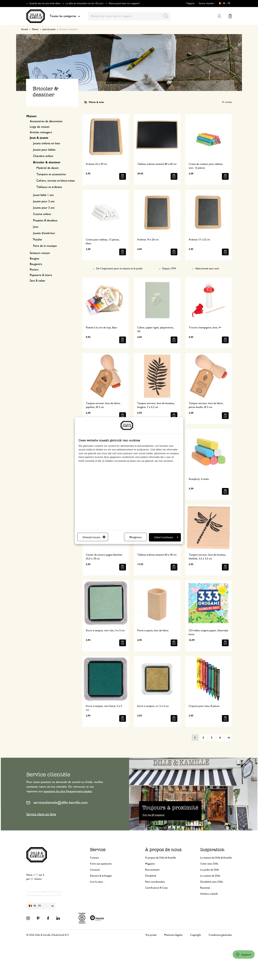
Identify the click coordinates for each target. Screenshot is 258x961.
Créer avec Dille (209, 863)
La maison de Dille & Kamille (216, 857)
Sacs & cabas (37, 280)
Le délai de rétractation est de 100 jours (84, 3)
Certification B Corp (156, 887)
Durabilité (150, 875)
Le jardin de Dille (209, 869)
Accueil (24, 29)
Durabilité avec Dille (211, 881)
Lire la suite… (98, 881)
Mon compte (219, 16)
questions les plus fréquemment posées (68, 791)
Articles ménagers (41, 132)
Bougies (34, 258)
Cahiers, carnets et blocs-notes (55, 180)
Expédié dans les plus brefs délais (44, 3)
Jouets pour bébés (44, 149)
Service (98, 849)
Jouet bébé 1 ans (43, 195)
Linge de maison (40, 126)
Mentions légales (173, 935)
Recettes (205, 887)
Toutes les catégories (65, 16)
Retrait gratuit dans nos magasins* (124, 3)
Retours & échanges (101, 875)
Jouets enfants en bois (46, 143)
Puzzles (37, 239)
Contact (94, 857)
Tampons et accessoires (51, 174)
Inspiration (212, 849)
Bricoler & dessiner (46, 162)
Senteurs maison (40, 253)
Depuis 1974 (169, 268)
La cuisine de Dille (210, 875)
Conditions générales (220, 935)
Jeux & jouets (49, 29)
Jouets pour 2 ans (44, 201)
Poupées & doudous (45, 220)
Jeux (35, 226)
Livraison (95, 869)
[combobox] (129, 16)
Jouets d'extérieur (44, 233)
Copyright (195, 935)
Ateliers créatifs (209, 893)
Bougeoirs (36, 264)
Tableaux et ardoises (49, 187)
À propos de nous (163, 849)
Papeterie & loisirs (41, 275)
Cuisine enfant (42, 214)
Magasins (190, 3)
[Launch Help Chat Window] (244, 954)
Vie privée (151, 935)
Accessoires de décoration (46, 121)
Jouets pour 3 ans (44, 207)
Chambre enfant (43, 156)
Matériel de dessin (47, 168)
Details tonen (93, 537)
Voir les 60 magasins (153, 815)
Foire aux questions (101, 863)
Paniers (34, 269)
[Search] (166, 16)
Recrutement (152, 869)
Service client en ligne (41, 814)
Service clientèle (206, 3)
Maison (35, 29)
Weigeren (135, 537)
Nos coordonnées (155, 881)
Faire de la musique (45, 245)
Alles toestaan (166, 537)
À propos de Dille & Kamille (160, 857)
